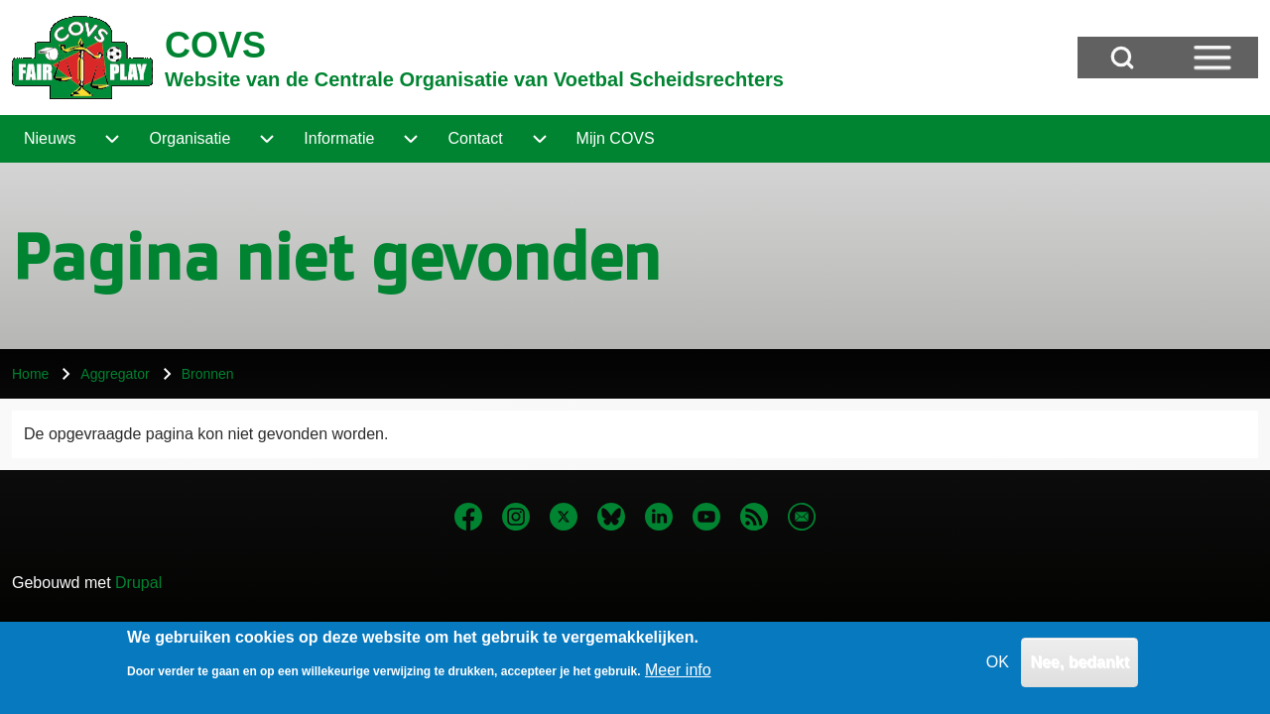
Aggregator (114, 374)
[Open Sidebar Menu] (1212, 57)
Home (30, 374)
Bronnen (208, 374)
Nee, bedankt (1079, 667)
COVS (215, 45)
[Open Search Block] (1122, 57)
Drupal (138, 582)
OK (997, 667)
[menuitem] (49, 139)
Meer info (678, 675)
